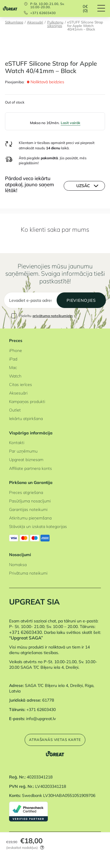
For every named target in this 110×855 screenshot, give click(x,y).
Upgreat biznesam (26, 459)
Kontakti (16, 442)
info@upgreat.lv (41, 718)
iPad (13, 358)
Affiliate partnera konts (30, 468)
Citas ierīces (20, 384)
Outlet (15, 409)
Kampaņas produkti (27, 401)
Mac (13, 367)
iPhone (15, 350)
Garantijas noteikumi (28, 509)
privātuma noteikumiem (53, 316)
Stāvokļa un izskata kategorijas (38, 526)
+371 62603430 (43, 13)
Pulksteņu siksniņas (55, 24)
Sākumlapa (14, 22)
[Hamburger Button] (103, 8)
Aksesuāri (35, 22)
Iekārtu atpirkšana (26, 418)
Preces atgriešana (26, 492)
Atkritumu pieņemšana (30, 517)
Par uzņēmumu (23, 450)
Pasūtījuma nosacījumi (30, 500)
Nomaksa (18, 564)
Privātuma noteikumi (28, 572)
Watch (15, 375)
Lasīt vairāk (70, 123)
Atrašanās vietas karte (55, 739)
